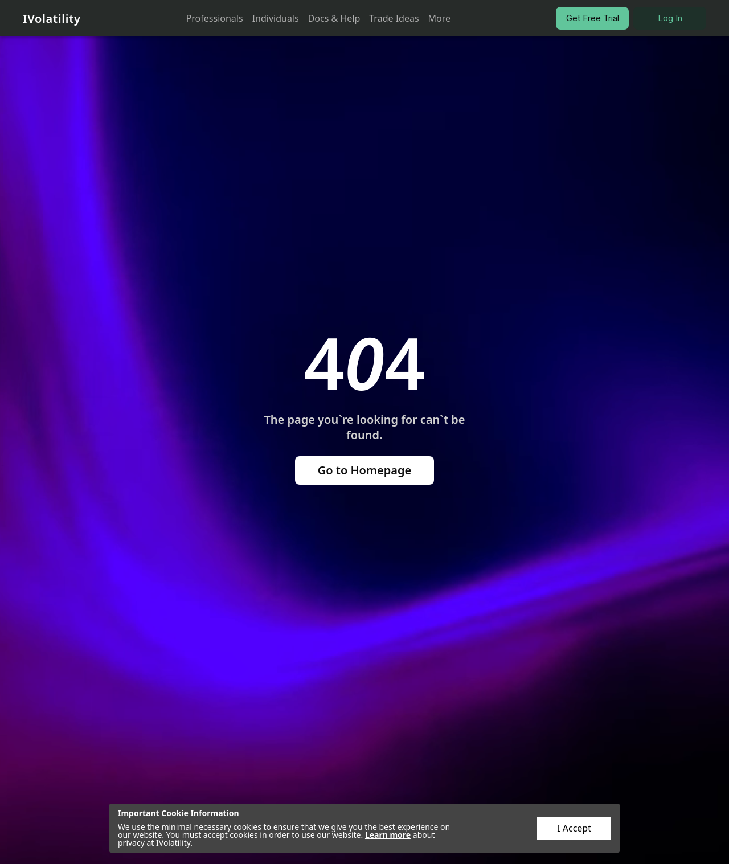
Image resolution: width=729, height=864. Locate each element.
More (439, 18)
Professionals (214, 18)
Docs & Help (334, 18)
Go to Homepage (365, 470)
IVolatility (52, 18)
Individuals (275, 18)
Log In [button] (670, 18)
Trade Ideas (394, 18)
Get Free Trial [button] (592, 18)
